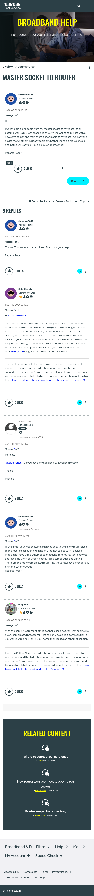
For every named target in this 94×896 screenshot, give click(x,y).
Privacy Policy (60, 871)
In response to (30, 437)
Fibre (40, 760)
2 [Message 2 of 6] (14, 309)
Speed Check (46, 855)
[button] (78, 5)
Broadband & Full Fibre (25, 846)
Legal (45, 871)
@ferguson (17, 351)
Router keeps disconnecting (45, 811)
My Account (15, 855)
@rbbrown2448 (17, 315)
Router (9, 163)
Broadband (40, 790)
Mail (76, 846)
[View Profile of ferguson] (26, 604)
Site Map (40, 877)
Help (59, 846)
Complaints (30, 871)
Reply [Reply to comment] (79, 271)
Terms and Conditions (17, 877)
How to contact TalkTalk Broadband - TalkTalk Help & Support (48, 380)
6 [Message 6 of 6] (14, 115)
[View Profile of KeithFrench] (26, 289)
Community (69, 5)
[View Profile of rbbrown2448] (25, 94)
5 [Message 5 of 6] (14, 625)
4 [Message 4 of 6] (14, 541)
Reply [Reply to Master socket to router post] (74, 181)
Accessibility (11, 871)
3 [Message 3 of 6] (14, 449)
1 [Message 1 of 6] (14, 241)
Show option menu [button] (88, 67)
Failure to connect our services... (45, 756)
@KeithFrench (13, 462)
